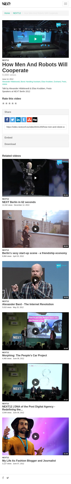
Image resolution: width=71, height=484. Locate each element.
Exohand (57, 82)
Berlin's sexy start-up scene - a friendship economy (34, 253)
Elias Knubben (47, 82)
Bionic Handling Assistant (30, 82)
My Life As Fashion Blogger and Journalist (29, 460)
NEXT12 (17, 13)
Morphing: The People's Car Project (24, 355)
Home (7, 13)
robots (4, 84)
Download (10, 144)
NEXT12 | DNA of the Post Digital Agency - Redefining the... (28, 408)
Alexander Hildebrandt (11, 82)
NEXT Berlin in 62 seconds (19, 202)
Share (8, 112)
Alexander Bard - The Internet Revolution (28, 304)
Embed (8, 137)
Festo (64, 82)
